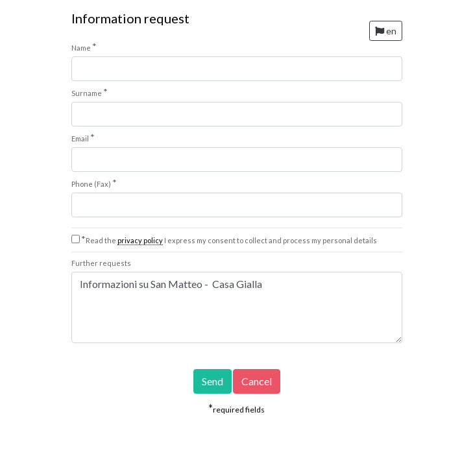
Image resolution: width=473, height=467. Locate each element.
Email (83, 137)
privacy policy (140, 240)
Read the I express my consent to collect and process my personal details (229, 240)
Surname (89, 92)
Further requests (101, 263)
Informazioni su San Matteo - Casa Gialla (236, 307)
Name (84, 47)
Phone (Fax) (94, 183)
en (385, 30)
